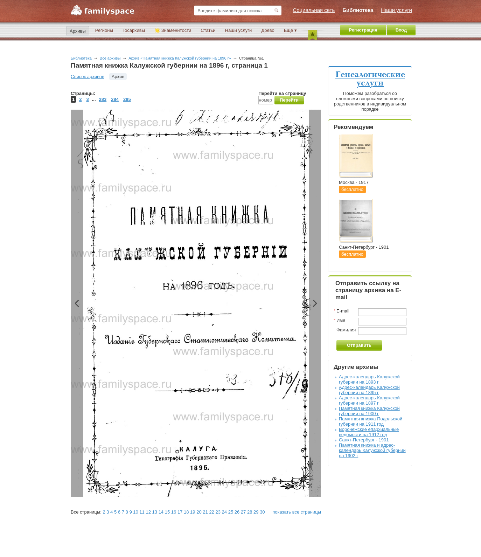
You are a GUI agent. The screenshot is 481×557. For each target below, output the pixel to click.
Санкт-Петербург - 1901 (364, 439)
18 (186, 512)
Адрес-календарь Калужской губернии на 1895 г (369, 390)
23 (217, 512)
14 (161, 512)
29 (255, 512)
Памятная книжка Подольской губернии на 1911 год (370, 421)
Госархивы (134, 30)
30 (262, 512)
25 (230, 512)
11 (141, 512)
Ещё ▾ (290, 30)
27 (243, 512)
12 (148, 512)
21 (205, 512)
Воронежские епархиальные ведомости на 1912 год (369, 432)
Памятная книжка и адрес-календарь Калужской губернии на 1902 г (372, 450)
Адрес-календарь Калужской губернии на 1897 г (369, 400)
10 (135, 512)
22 (211, 512)
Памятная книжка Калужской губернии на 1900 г (369, 411)
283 (103, 99)
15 (167, 512)
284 (115, 99)
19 (192, 512)
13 (154, 512)
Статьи (208, 30)
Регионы (104, 30)
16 (173, 512)
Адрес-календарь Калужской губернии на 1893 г (369, 379)
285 (127, 99)
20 (198, 512)
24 (224, 512)
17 (179, 512)
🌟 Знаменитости (172, 30)
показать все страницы (296, 512)
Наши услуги (238, 30)
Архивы (78, 31)
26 (237, 512)
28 (249, 512)
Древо (267, 30)
